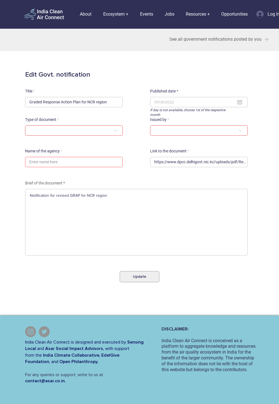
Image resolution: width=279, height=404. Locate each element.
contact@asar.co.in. (45, 381)
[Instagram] (30, 331)
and (40, 348)
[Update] (139, 276)
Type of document (40, 119)
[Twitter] (44, 331)
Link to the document (168, 151)
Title (28, 91)
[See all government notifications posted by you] (218, 39)
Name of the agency (42, 151)
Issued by (158, 119)
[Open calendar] (239, 102)
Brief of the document (43, 183)
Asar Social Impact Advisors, (74, 348)
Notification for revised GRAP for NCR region (136, 222)
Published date (165, 91)
